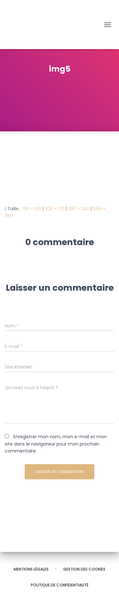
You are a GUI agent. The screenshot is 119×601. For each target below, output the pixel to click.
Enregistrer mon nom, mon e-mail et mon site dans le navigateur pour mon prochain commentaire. (56, 443)
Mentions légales (31, 569)
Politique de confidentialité (60, 585)
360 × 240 (78, 209)
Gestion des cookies (84, 569)
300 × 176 (54, 209)
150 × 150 (31, 209)
